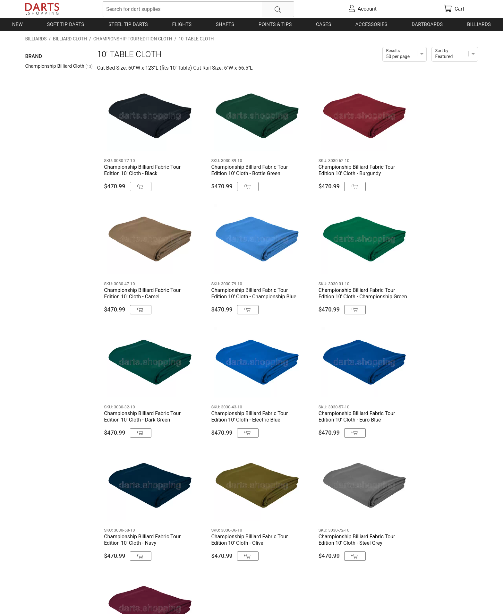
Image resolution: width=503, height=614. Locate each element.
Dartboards (427, 24)
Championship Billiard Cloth (58, 66)
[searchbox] (198, 9)
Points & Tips (275, 24)
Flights (182, 24)
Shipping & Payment (76, 599)
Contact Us (37, 599)
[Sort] (454, 54)
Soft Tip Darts (65, 24)
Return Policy (152, 599)
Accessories (371, 24)
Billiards (479, 24)
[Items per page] (404, 54)
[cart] (454, 9)
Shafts (225, 24)
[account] (362, 9)
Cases (323, 24)
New (17, 24)
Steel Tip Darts (128, 24)
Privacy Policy (118, 599)
